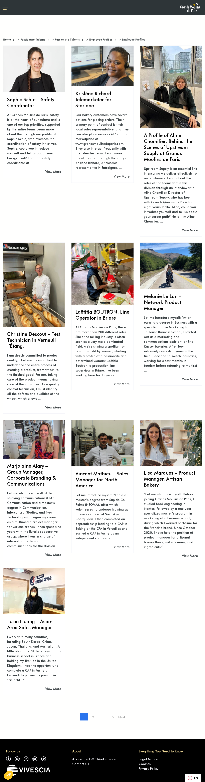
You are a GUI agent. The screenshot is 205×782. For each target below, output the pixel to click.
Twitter (43, 758)
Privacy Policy (148, 768)
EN (193, 778)
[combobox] (193, 778)
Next (121, 716)
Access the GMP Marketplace (94, 759)
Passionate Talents (32, 39)
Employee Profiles (100, 39)
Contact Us (80, 763)
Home (7, 39)
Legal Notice (148, 759)
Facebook (8, 758)
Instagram (17, 758)
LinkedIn (26, 758)
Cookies (145, 763)
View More (53, 171)
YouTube (34, 758)
